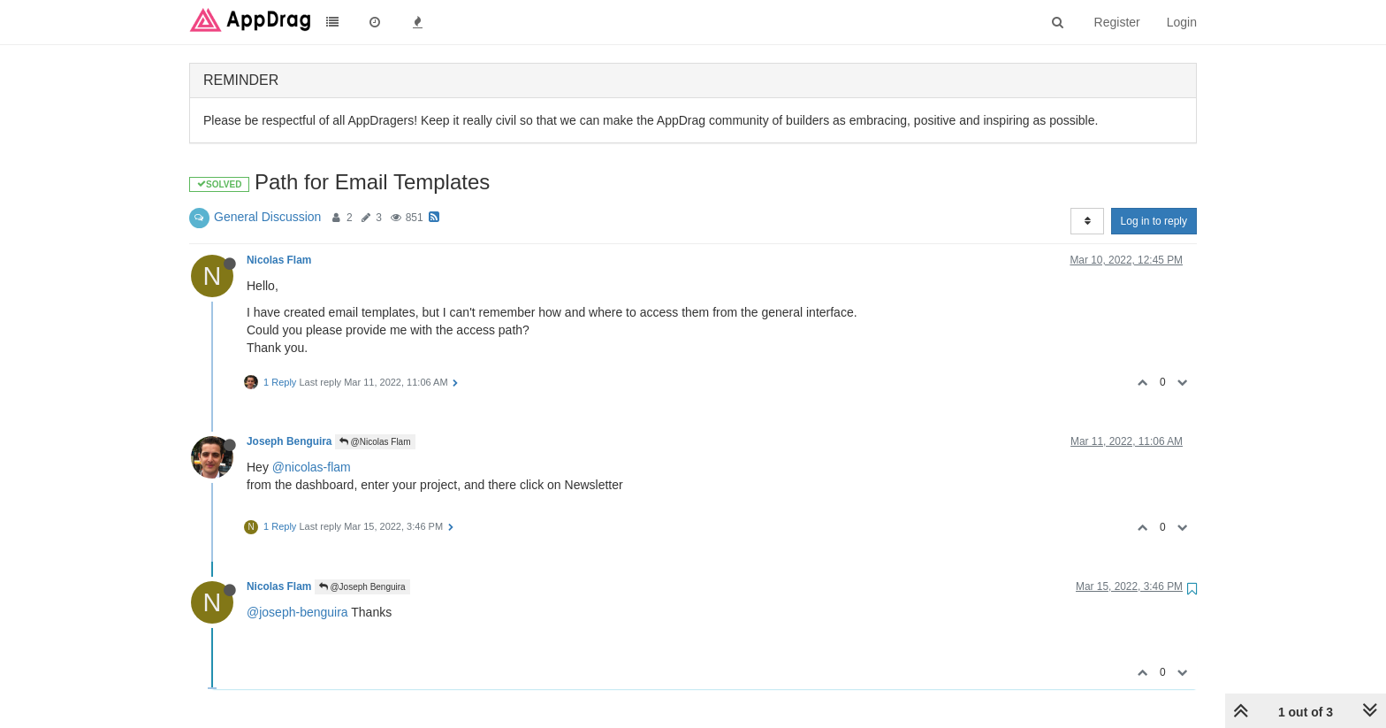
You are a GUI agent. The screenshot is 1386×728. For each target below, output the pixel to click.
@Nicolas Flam (375, 442)
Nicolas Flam (279, 260)
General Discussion (267, 217)
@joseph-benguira (297, 612)
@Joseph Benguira (362, 587)
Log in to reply (1154, 221)
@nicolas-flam (311, 467)
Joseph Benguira (289, 441)
